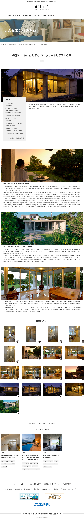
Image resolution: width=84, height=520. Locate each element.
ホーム (9, 15)
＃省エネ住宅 (4, 466)
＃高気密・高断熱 (11, 464)
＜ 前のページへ (31, 423)
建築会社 (46, 484)
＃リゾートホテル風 (34, 463)
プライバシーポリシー (73, 489)
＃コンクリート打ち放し (52, 464)
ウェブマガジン (42, 15)
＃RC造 (41, 61)
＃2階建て (56, 461)
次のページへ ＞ (53, 423)
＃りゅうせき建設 (4, 461)
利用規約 (63, 489)
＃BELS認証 (3, 464)
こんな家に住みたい (27, 15)
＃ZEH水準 (12, 461)
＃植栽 (50, 466)
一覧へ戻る (42, 423)
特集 (35, 15)
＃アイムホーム (25, 463)
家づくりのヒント (56, 484)
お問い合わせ (8, 489)
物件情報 (51, 15)
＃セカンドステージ (26, 466)
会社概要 (56, 489)
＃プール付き (34, 466)
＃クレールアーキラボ (48, 461)
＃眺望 (23, 469)
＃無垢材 (45, 466)
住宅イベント (16, 15)
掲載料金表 (37, 489)
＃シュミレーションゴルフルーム (33, 469)
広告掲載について (46, 489)
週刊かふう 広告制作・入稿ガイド (23, 489)
